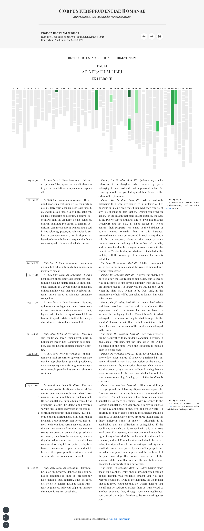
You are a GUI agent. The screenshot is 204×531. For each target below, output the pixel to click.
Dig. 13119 (33, 180)
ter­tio (62, 180)
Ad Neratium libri (102, 72)
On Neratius (118, 180)
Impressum (124, 518)
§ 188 (168, 208)
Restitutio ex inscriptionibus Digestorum (102, 58)
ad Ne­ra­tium (72, 180)
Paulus (105, 180)
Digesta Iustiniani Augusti (60, 33)
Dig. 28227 (32, 263)
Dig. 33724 (32, 302)
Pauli (102, 65)
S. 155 (169, 406)
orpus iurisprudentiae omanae (102, 11)
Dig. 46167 (32, 468)
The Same (106, 263)
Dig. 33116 (33, 275)
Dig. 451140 (32, 385)
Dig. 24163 (33, 200)
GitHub (113, 518)
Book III (131, 180)
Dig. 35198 (32, 334)
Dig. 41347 (33, 353)
